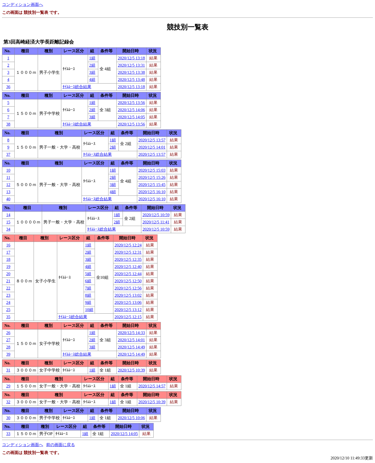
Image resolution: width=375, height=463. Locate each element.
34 (8, 229)
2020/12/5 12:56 (128, 288)
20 (8, 274)
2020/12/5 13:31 (131, 65)
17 (8, 252)
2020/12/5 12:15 (128, 317)
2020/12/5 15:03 (152, 170)
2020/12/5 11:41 (156, 222)
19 (8, 266)
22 (8, 288)
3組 (92, 72)
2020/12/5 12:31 (128, 252)
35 (8, 317)
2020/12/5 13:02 (128, 295)
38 (8, 124)
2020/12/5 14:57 (152, 386)
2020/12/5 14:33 (131, 333)
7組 (88, 288)
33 (8, 433)
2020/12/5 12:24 (128, 245)
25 (8, 309)
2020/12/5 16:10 (152, 192)
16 (8, 245)
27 (8, 340)
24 (8, 302)
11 (8, 177)
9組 (88, 302)
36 (8, 87)
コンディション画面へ (22, 4)
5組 (88, 274)
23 (8, 295)
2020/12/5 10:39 (131, 370)
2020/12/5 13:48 (131, 79)
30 (8, 418)
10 (8, 170)
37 (8, 154)
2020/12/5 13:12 (128, 309)
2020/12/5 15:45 (152, 184)
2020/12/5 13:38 (131, 72)
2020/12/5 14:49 (131, 347)
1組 (92, 58)
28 (8, 347)
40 (8, 199)
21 (8, 281)
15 (8, 222)
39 (8, 354)
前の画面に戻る (60, 445)
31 (8, 370)
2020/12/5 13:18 (131, 58)
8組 (88, 295)
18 (8, 259)
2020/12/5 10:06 (131, 418)
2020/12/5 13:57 (152, 140)
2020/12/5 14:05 (131, 117)
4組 (92, 79)
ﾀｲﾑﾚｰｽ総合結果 (77, 87)
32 (8, 402)
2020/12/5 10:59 (156, 215)
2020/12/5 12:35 (128, 259)
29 (8, 386)
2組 (92, 65)
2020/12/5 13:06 (128, 302)
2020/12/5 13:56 (131, 102)
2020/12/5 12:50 (128, 281)
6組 (88, 281)
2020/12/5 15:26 (152, 177)
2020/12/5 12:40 (128, 266)
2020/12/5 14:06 (131, 110)
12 (8, 184)
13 (8, 192)
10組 (89, 309)
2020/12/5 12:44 (128, 274)
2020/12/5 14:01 (152, 147)
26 (8, 333)
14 (8, 215)
